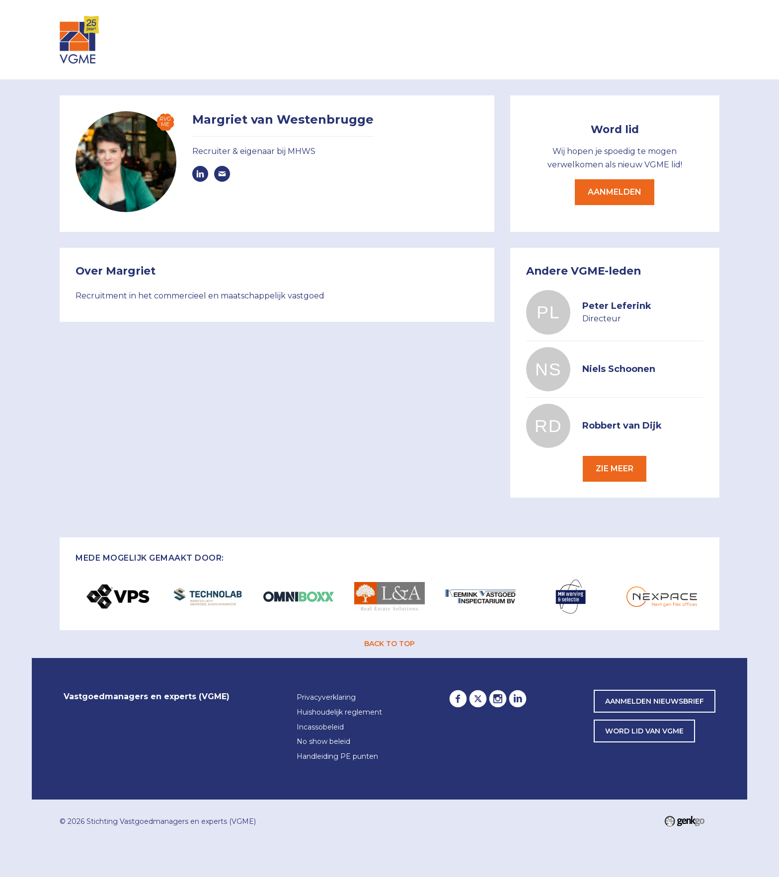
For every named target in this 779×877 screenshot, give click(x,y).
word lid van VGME (644, 731)
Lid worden (525, 39)
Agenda (366, 39)
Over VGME (460, 39)
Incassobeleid (320, 727)
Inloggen (314, 39)
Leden (409, 39)
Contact (692, 39)
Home (274, 39)
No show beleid (323, 742)
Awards (640, 39)
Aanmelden (614, 192)
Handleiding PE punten (337, 757)
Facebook (458, 699)
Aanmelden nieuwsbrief (654, 701)
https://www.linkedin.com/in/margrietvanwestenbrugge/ (200, 174)
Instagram (498, 699)
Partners (587, 39)
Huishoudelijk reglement (339, 713)
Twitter (478, 699)
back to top (389, 643)
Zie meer (614, 468)
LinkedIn (518, 699)
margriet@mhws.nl (222, 174)
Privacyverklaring (326, 698)
